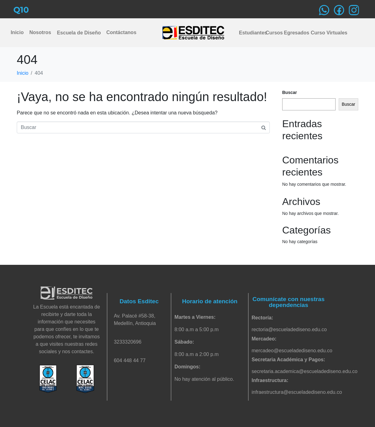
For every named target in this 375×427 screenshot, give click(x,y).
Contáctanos (121, 32)
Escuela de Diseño (78, 32)
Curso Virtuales (327, 32)
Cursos (273, 32)
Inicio (17, 32)
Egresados (295, 32)
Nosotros (40, 32)
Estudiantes (251, 32)
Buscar (289, 92)
